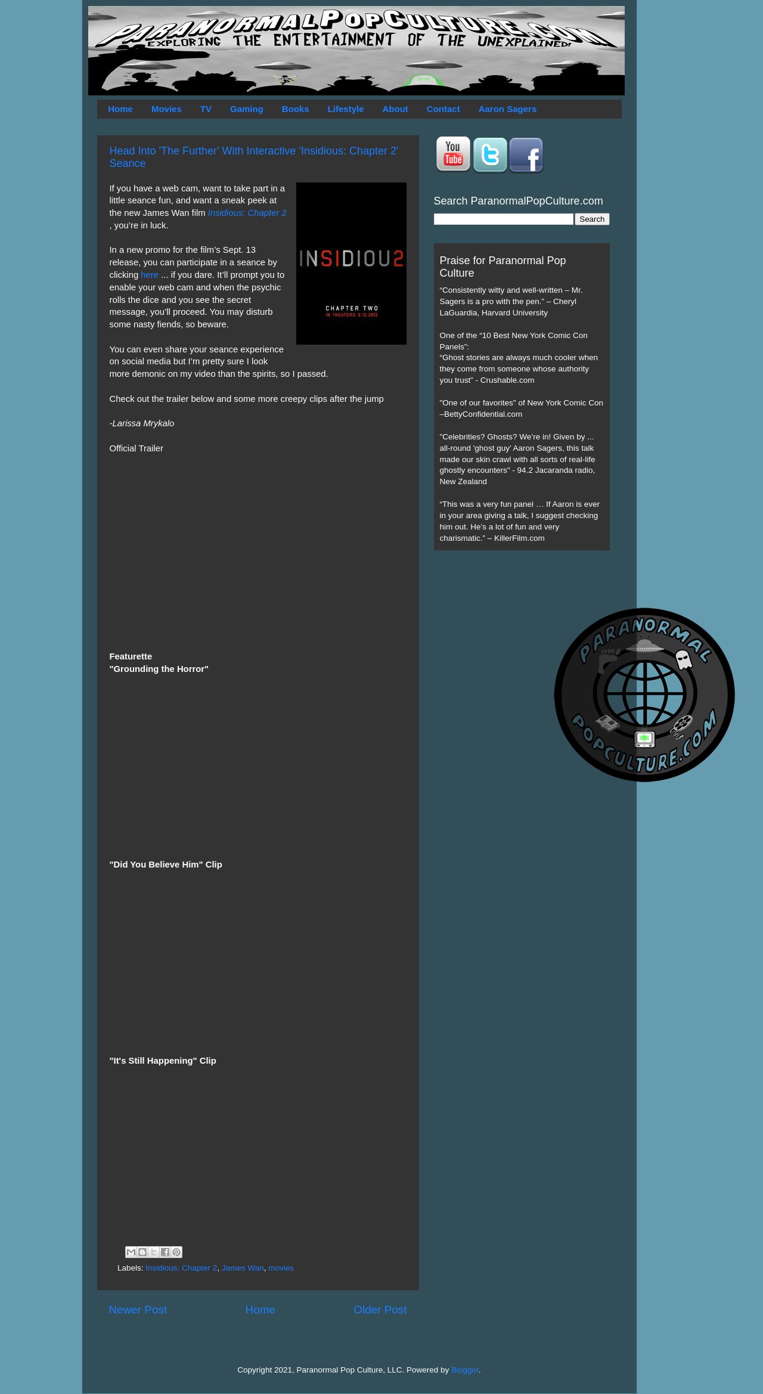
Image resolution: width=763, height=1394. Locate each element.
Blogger (465, 1369)
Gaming (246, 109)
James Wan (243, 1267)
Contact (443, 109)
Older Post (380, 1309)
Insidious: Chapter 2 (247, 213)
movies (281, 1267)
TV (206, 109)
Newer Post (138, 1309)
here (150, 275)
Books (295, 109)
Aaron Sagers (508, 109)
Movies (166, 109)
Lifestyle (346, 109)
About (395, 109)
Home (120, 109)
